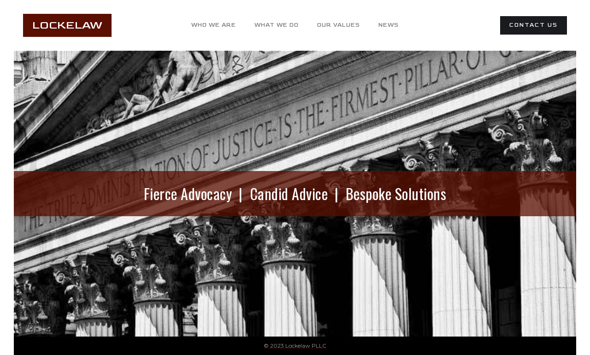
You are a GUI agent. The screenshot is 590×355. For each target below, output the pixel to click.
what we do (276, 25)
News (388, 25)
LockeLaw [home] (67, 25)
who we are (213, 25)
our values (338, 25)
